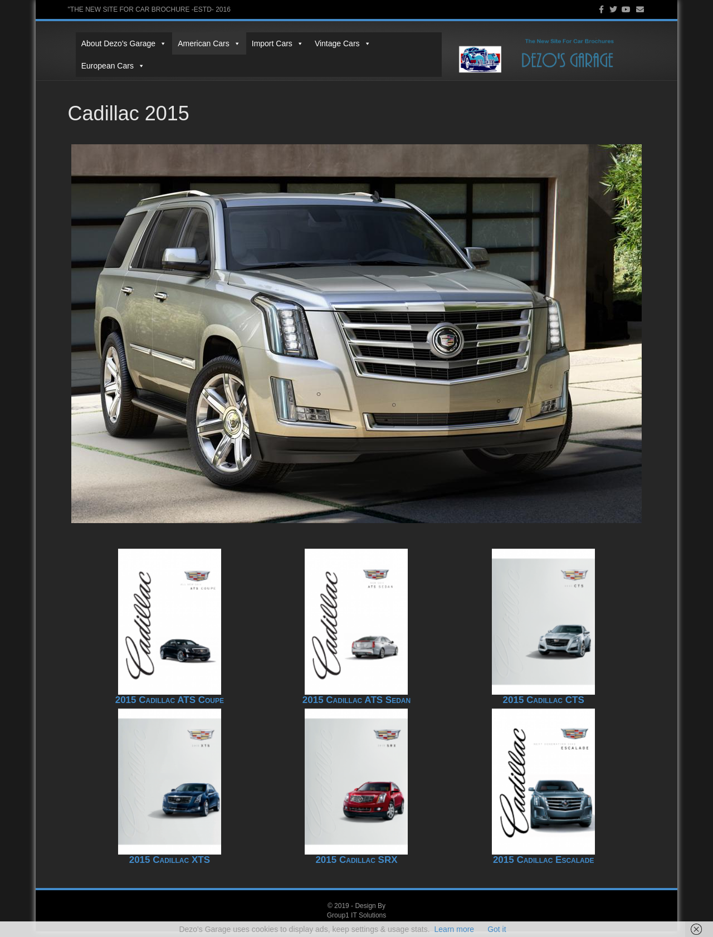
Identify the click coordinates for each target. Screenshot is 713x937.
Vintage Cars (335, 51)
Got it (496, 929)
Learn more (454, 929)
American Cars (201, 51)
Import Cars (270, 51)
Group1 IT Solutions (357, 920)
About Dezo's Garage (116, 51)
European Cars (405, 51)
